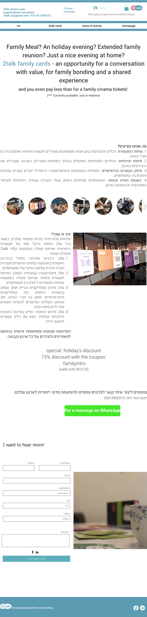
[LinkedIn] (37, 552)
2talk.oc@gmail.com (16, 16)
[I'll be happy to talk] (36, 559)
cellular (67, 514)
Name (31, 463)
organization (64, 488)
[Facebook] (32, 552)
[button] (126, 8)
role (68, 500)
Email (67, 475)
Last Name (65, 463)
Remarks (65, 532)
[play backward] (3, 206)
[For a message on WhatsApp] (92, 410)
